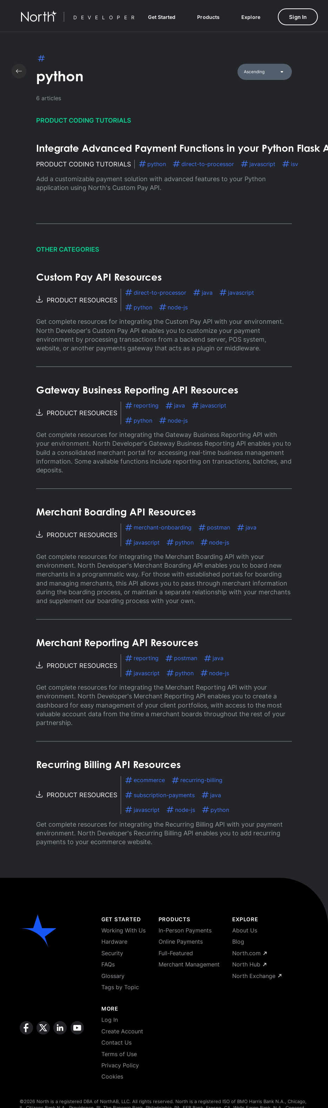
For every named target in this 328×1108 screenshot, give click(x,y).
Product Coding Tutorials (83, 120)
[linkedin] (60, 1051)
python (152, 163)
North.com (249, 953)
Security (112, 953)
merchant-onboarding (158, 527)
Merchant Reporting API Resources (117, 644)
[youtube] (77, 1051)
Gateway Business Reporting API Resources (137, 391)
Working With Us (123, 930)
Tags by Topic (120, 987)
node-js (173, 307)
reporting (142, 405)
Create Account (122, 1031)
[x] (43, 1051)
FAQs (108, 964)
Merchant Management (189, 964)
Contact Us (116, 1042)
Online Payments (181, 941)
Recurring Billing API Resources (108, 766)
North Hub (249, 964)
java (203, 292)
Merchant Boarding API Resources (116, 513)
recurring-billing (197, 780)
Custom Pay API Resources (99, 278)
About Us (244, 930)
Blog (238, 941)
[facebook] (26, 1051)
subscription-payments (160, 795)
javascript (258, 163)
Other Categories (67, 249)
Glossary (113, 975)
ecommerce (145, 780)
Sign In (298, 17)
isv (290, 163)
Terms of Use (119, 1054)
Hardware (114, 941)
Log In (109, 1019)
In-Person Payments (185, 930)
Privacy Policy (120, 1065)
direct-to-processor (203, 163)
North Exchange (256, 975)
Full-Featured (176, 953)
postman (214, 527)
